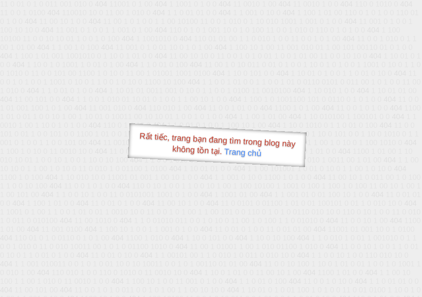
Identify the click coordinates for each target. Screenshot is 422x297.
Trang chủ (243, 152)
